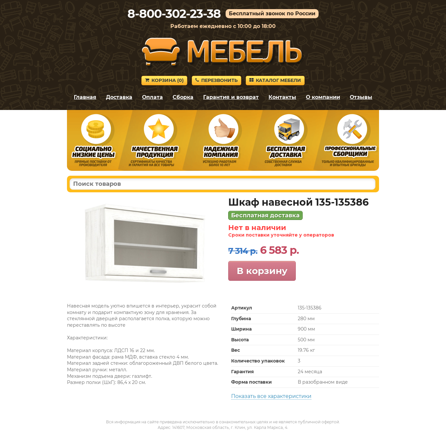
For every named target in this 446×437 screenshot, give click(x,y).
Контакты (282, 97)
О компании (323, 97)
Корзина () (164, 80)
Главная (85, 97)
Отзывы (361, 97)
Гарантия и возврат (231, 97)
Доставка (119, 97)
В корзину (262, 270)
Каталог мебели (275, 80)
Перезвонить (216, 80)
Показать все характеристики (271, 396)
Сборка (183, 97)
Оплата (152, 97)
